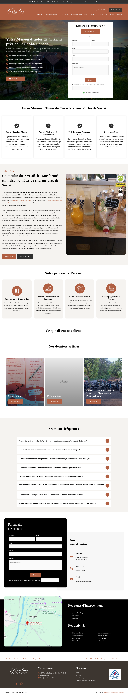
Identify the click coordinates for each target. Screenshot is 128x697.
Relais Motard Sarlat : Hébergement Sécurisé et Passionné (105, 659)
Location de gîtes (102, 635)
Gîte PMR (75, 641)
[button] (102, 10)
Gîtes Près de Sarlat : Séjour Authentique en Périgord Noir (23, 659)
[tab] (64, 441)
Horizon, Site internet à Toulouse (114, 692)
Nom (93, 40)
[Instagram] (21, 683)
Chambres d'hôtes (77, 633)
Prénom (75, 40)
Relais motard (101, 638)
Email (74, 48)
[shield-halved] (83, 92)
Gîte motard (76, 638)
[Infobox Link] (79, 557)
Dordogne (75, 615)
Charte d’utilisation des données (86, 680)
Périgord (75, 618)
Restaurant (100, 641)
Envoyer (90, 80)
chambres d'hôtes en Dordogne (21, 200)
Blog (77, 672)
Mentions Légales (81, 678)
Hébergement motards (104, 633)
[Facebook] (16, 683)
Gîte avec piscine (77, 635)
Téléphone (75, 56)
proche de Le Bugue (78, 613)
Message (75, 63)
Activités (78, 675)
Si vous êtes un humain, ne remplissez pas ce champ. (88, 85)
